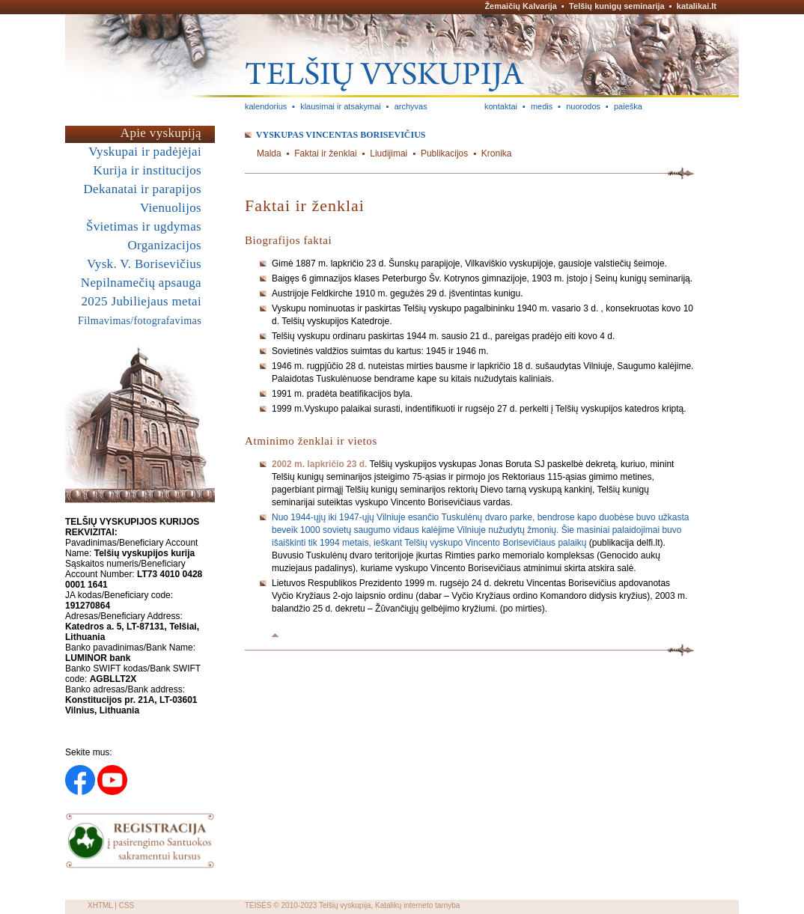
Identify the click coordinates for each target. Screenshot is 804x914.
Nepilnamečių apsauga (141, 282)
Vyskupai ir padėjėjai (144, 151)
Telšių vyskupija (345, 905)
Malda (269, 153)
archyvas (411, 106)
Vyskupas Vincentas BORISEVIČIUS (341, 135)
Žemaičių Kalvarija (520, 5)
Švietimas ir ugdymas (143, 226)
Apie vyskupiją (161, 133)
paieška (628, 106)
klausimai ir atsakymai (340, 106)
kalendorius (266, 106)
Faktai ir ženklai (325, 153)
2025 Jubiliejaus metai (141, 301)
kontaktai (500, 106)
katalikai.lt (696, 5)
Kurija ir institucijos (147, 170)
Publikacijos (444, 153)
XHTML (100, 905)
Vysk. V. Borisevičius (144, 264)
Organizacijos (164, 245)
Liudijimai (388, 153)
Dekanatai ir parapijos (142, 189)
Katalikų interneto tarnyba (417, 905)
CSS (127, 905)
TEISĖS (258, 905)
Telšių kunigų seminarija (617, 5)
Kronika (496, 153)
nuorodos (583, 106)
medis (541, 106)
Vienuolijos (170, 208)
